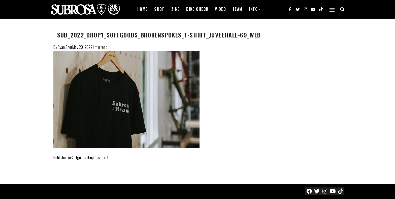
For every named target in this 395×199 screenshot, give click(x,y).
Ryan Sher (65, 47)
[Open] (332, 10)
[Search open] (342, 9)
